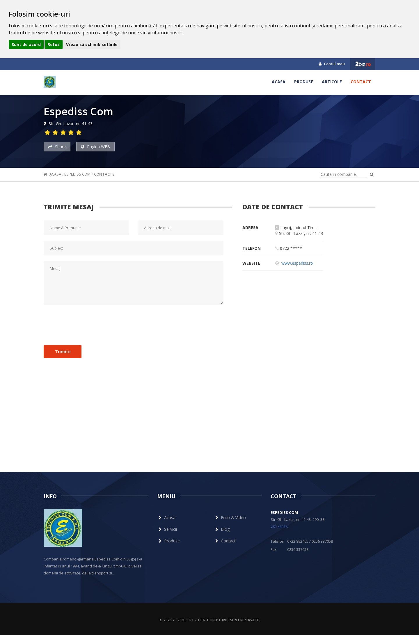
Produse (303, 81)
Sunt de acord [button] (26, 44)
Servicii (167, 529)
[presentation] (88, 323)
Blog (222, 529)
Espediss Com (77, 174)
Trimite (62, 351)
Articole (332, 81)
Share (57, 146)
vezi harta (279, 527)
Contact (361, 81)
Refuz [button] (53, 44)
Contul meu (332, 63)
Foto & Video (230, 517)
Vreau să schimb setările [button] (92, 44)
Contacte (104, 174)
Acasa (278, 81)
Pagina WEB (95, 146)
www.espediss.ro (297, 263)
